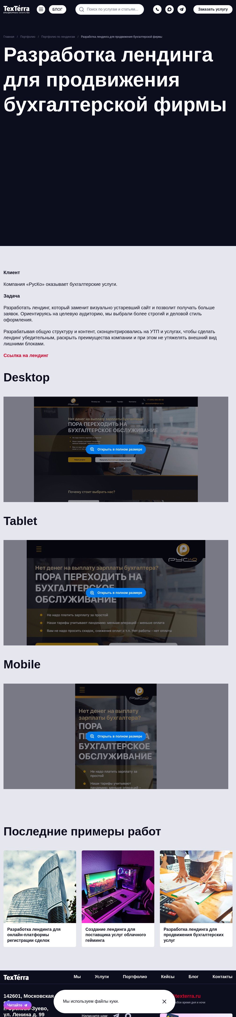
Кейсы (167, 976)
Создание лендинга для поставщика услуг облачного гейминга (115, 935)
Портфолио (135, 976)
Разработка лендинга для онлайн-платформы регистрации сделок (34, 935)
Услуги (102, 976)
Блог (193, 976)
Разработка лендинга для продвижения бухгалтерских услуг (194, 935)
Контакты (222, 976)
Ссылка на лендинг (26, 355)
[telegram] (181, 9)
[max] (169, 9)
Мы (77, 976)
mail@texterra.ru (180, 996)
